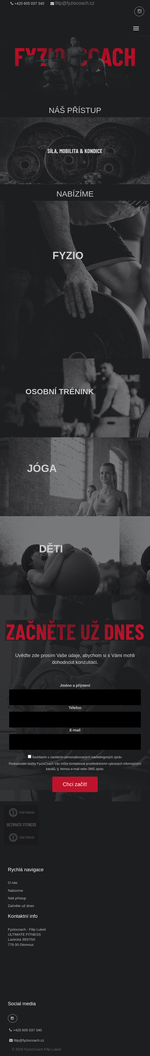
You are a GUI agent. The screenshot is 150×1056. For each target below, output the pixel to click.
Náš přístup (17, 898)
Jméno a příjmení (75, 685)
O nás (12, 883)
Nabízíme (15, 891)
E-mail (74, 730)
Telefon (75, 708)
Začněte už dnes (21, 906)
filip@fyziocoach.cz (74, 3)
